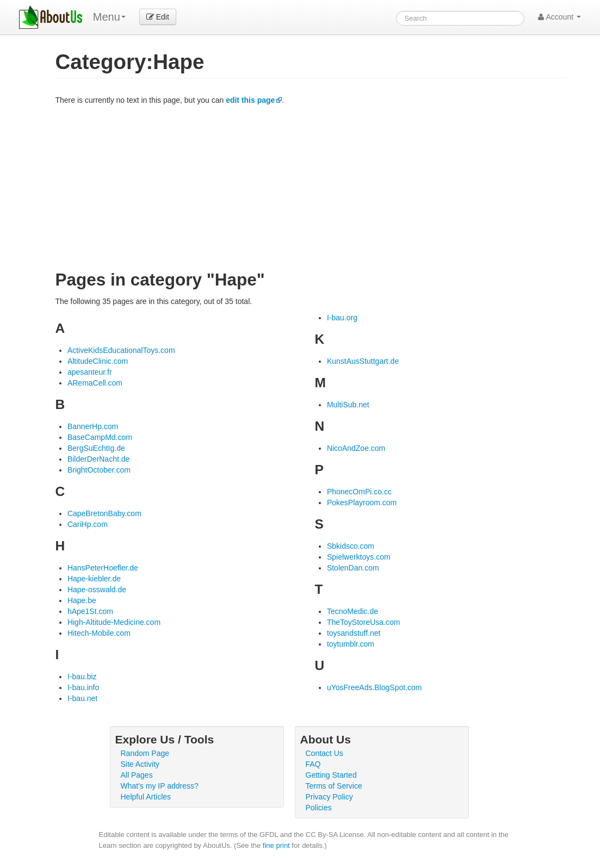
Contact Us (324, 753)
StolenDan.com (353, 567)
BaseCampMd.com (99, 437)
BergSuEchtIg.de (96, 448)
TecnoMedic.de (352, 611)
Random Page (145, 753)
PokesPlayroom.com (362, 502)
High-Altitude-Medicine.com (113, 622)
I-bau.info (83, 687)
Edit (157, 17)
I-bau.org (342, 317)
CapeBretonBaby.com (104, 513)
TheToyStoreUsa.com (363, 622)
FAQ (313, 764)
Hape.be (81, 600)
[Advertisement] (311, 187)
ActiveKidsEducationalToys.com (121, 350)
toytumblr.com (350, 644)
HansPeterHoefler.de (102, 567)
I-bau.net (82, 698)
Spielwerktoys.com (359, 557)
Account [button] (559, 17)
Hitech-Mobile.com (99, 633)
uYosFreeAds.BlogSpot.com (374, 687)
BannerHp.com (92, 426)
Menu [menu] (109, 17)
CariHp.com (87, 524)
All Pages (137, 775)
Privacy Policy (329, 796)
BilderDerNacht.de (98, 459)
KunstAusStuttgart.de (363, 361)
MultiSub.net (348, 404)
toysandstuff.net (354, 633)
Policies (319, 807)
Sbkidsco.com (350, 546)
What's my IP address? (160, 786)
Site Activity (140, 764)
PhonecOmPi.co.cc (359, 491)
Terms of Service (334, 786)
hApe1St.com (90, 611)
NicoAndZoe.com (356, 448)
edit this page (250, 100)
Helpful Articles (146, 796)
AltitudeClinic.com (97, 361)
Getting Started (331, 775)
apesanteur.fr (89, 372)
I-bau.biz (82, 676)
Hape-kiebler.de (94, 578)
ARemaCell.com (94, 383)
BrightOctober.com (99, 470)
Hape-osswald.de (96, 589)
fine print (276, 845)
